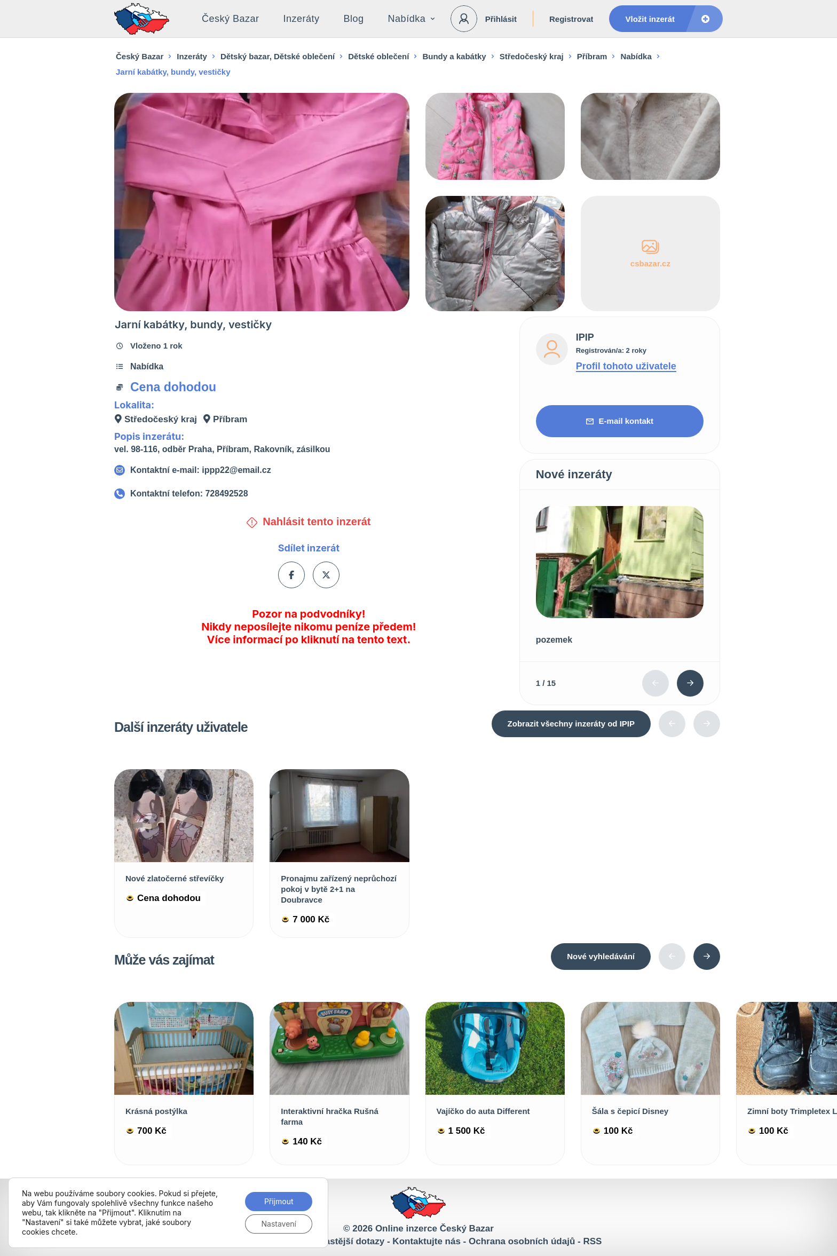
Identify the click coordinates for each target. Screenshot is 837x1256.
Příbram (592, 56)
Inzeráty (301, 18)
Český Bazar (230, 18)
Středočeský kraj (532, 56)
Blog (354, 18)
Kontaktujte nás (426, 1241)
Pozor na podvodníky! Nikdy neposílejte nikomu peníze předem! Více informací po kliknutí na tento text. (308, 626)
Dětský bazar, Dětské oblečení (277, 56)
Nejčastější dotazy (345, 1241)
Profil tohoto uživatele (626, 366)
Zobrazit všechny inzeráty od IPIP (571, 723)
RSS (592, 1241)
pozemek (554, 639)
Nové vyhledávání (601, 956)
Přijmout (279, 1201)
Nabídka (411, 18)
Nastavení (278, 1223)
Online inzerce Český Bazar (434, 1228)
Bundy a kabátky (454, 56)
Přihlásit (501, 18)
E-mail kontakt (620, 420)
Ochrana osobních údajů (522, 1241)
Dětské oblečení (378, 56)
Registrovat (571, 18)
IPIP (585, 337)
